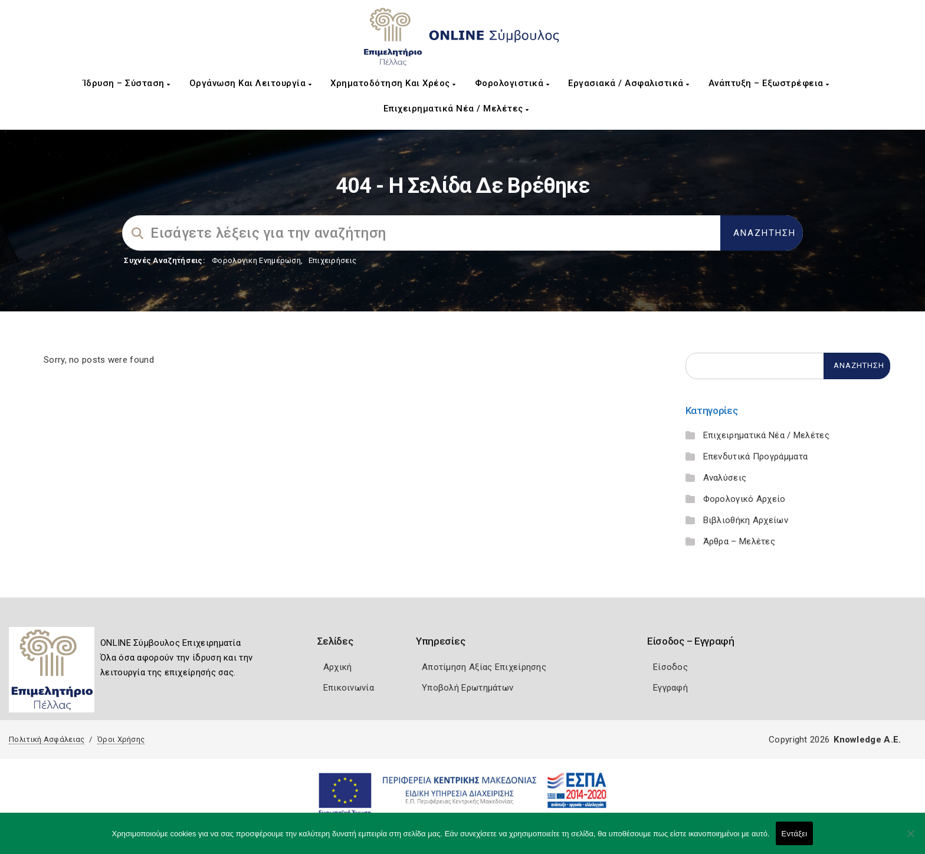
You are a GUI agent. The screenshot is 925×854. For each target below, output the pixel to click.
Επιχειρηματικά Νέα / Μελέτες (456, 108)
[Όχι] (910, 839)
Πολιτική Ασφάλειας (46, 739)
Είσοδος (670, 667)
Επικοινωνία (348, 687)
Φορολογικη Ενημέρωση (256, 260)
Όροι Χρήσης (121, 739)
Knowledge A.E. (867, 739)
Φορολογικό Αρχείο (744, 499)
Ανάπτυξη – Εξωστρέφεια (768, 83)
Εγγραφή (670, 687)
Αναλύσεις (725, 477)
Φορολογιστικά (512, 83)
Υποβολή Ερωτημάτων (467, 687)
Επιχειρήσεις (333, 260)
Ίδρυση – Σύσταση (126, 83)
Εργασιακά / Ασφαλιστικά (629, 83)
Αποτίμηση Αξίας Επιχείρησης (484, 667)
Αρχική (337, 667)
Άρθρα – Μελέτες (739, 541)
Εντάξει (795, 833)
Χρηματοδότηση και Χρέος (393, 83)
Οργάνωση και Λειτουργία (250, 83)
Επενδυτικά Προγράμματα (755, 456)
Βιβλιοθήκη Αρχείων (745, 520)
